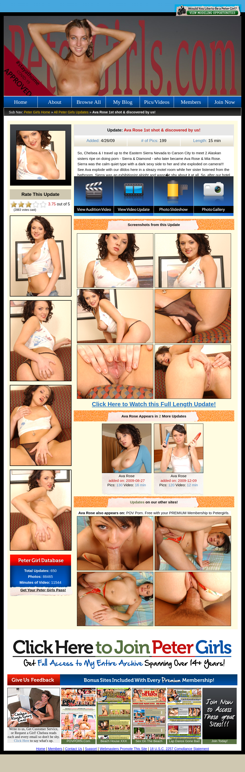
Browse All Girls (88, 103)
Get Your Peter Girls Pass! (43, 590)
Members (191, 102)
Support (91, 749)
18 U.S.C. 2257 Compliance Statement (179, 749)
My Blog (123, 102)
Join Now (224, 102)
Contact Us (73, 749)
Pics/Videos (157, 102)
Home (20, 102)
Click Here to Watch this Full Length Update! (154, 404)
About (54, 102)
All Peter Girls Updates (71, 112)
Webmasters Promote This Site (123, 749)
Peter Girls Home (37, 112)
